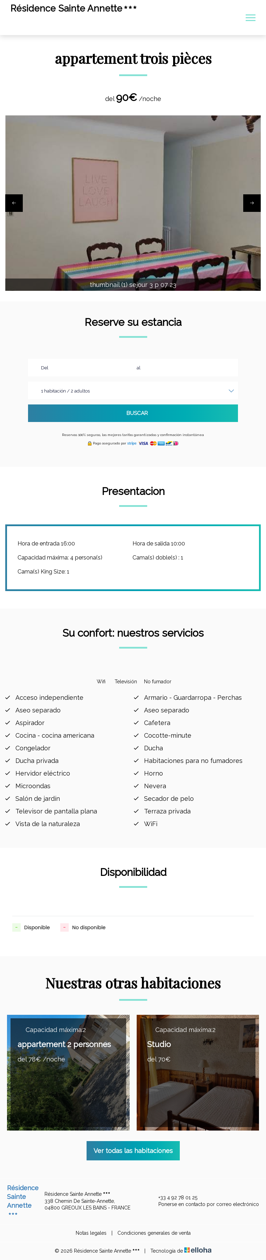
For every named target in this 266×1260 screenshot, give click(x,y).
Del (44, 367)
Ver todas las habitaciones (133, 1150)
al (139, 367)
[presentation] (14, 203)
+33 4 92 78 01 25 (173, 1198)
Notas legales (91, 1233)
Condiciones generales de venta (154, 1233)
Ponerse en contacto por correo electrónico (204, 1204)
